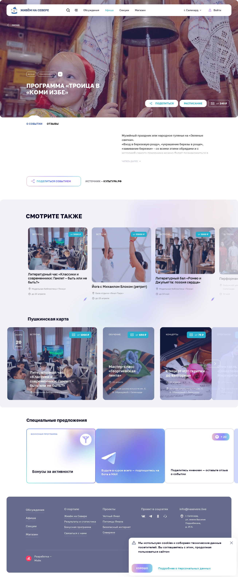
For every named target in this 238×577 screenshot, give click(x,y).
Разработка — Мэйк (43, 558)
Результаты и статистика (80, 521)
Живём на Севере (75, 516)
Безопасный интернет (117, 526)
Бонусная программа (77, 526)
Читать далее (131, 161)
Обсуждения (91, 10)
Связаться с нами (75, 533)
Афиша (109, 10)
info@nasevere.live (193, 509)
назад (13, 25)
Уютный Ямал (111, 516)
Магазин (140, 10)
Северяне (109, 532)
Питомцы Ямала (113, 521)
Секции (124, 10)
